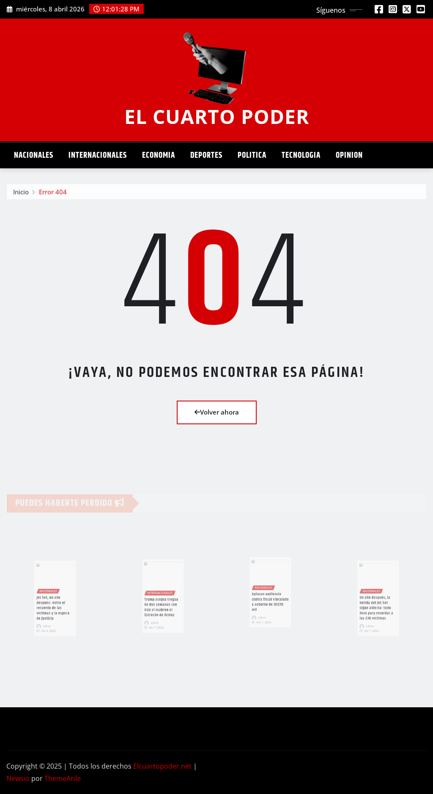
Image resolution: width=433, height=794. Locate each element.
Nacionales (33, 155)
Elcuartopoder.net (162, 766)
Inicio (21, 194)
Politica (252, 155)
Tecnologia (301, 155)
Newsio (18, 778)
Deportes (206, 155)
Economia (158, 155)
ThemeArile (62, 778)
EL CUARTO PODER (216, 116)
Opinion (349, 155)
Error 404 (53, 194)
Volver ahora (217, 412)
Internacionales (98, 155)
